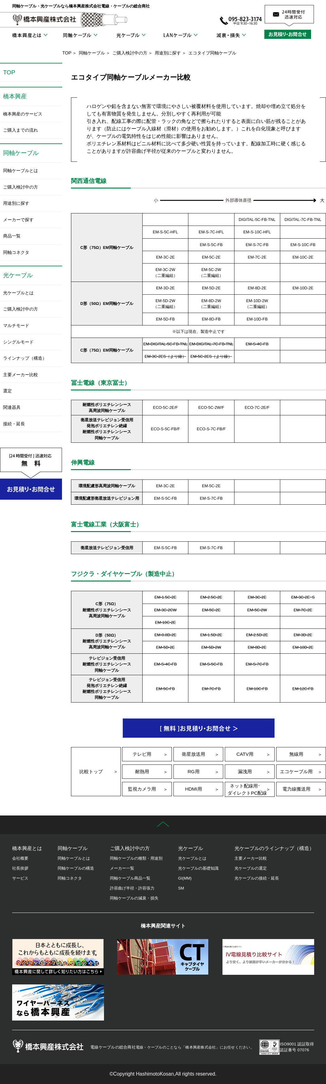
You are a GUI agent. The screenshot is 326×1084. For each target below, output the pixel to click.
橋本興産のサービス (22, 113)
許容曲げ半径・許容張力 (132, 888)
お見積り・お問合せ (289, 34)
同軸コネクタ (16, 252)
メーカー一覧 (122, 868)
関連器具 (12, 407)
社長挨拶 (20, 868)
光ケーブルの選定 (250, 868)
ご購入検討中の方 (129, 52)
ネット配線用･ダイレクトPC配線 (247, 789)
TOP (66, 52)
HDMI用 (193, 789)
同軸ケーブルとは (20, 170)
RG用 (193, 771)
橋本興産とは (30, 35)
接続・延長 (14, 423)
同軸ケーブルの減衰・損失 (134, 898)
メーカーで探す (18, 219)
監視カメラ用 (142, 789)
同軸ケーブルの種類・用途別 (136, 858)
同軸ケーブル (80, 35)
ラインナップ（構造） (25, 358)
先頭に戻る (163, 824)
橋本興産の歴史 (58, 957)
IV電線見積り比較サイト (268, 957)
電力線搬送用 (296, 789)
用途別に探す (168, 52)
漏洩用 (245, 771)
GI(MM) (184, 878)
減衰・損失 (231, 35)
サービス (20, 878)
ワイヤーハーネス (58, 1002)
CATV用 (244, 754)
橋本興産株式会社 (45, 20)
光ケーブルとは (18, 292)
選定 (7, 390)
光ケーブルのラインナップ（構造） (274, 848)
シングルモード (18, 341)
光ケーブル (130, 35)
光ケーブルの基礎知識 (198, 868)
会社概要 (20, 858)
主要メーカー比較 (20, 374)
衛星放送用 (193, 754)
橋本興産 (15, 96)
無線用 (296, 754)
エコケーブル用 (296, 771)
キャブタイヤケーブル (163, 957)
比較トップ (91, 771)
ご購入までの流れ (20, 130)
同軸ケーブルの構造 (76, 868)
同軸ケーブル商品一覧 (130, 878)
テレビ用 (142, 754)
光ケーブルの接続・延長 (256, 878)
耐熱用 (142, 771)
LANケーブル (180, 35)
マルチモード (16, 325)
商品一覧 (12, 235)
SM (181, 888)
